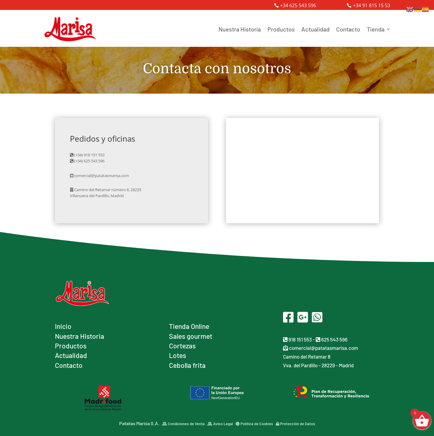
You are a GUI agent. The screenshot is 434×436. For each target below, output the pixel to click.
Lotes (177, 355)
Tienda (375, 29)
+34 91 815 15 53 (371, 5)
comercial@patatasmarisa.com (320, 348)
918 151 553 (297, 339)
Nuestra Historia (240, 29)
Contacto (348, 29)
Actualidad (315, 29)
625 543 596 (332, 339)
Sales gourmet (190, 336)
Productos (281, 29)
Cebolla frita (187, 365)
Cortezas (182, 345)
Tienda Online (189, 326)
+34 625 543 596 (298, 5)
